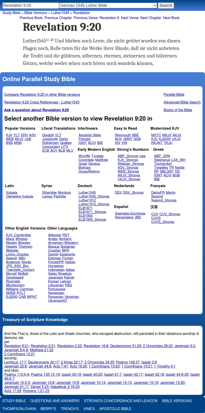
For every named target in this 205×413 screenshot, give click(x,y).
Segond (157, 196)
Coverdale (86, 160)
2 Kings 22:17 (72, 362)
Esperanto (67, 254)
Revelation (81, 13)
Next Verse (130, 18)
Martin (170, 192)
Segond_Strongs (164, 200)
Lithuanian (56, 285)
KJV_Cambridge (18, 235)
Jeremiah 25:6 (15, 366)
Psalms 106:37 (128, 362)
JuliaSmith (50, 139)
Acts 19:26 (78, 366)
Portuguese (57, 289)
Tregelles (161, 167)
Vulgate (11, 192)
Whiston (21, 239)
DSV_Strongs (133, 192)
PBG (68, 285)
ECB (45, 150)
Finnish (67, 258)
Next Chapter (150, 18)
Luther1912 (87, 200)
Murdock (64, 192)
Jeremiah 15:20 (172, 383)
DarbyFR (158, 192)
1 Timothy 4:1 (165, 366)
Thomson (25, 246)
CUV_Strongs (169, 214)
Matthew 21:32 (41, 350)
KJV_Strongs (128, 160)
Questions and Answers (54, 401)
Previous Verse (86, 18)
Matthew (101, 160)
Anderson (13, 262)
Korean (53, 281)
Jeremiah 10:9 (67, 383)
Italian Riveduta (59, 273)
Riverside (13, 281)
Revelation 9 (109, 18)
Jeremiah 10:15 (119, 383)
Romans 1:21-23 (36, 391)
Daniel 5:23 (40, 387)
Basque (54, 246)
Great (82, 164)
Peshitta (60, 196)
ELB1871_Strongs (92, 212)
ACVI (92, 143)
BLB (61, 150)
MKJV (167, 135)
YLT (16, 135)
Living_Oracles (17, 254)
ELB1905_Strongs (92, 219)
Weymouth (123, 135)
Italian (70, 270)
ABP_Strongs (128, 156)
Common (26, 289)
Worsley (24, 243)
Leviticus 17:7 (15, 362)
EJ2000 (12, 297)
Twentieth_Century (20, 270)
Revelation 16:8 (96, 346)
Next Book (171, 18)
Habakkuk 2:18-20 (65, 387)
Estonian (54, 258)
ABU (21, 258)
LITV (64, 146)
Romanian (55, 297)
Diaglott (48, 135)
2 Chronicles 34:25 (99, 362)
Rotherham (50, 143)
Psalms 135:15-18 (45, 374)
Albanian (54, 235)
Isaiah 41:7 (113, 374)
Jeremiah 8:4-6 (16, 350)
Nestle (180, 167)
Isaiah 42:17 (133, 374)
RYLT (21, 293)
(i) (48, 40)
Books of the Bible (178, 110)
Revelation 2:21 (43, 346)
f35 (177, 171)
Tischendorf (163, 164)
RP (156, 171)
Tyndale (97, 156)
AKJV (19, 139)
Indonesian (56, 270)
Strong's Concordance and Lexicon (120, 401)
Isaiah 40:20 (92, 374)
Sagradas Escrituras (130, 213)
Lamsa (47, 196)
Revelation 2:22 (69, 346)
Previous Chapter (58, 18)
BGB (176, 175)
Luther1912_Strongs (93, 204)
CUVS (156, 218)
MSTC (156, 135)
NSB (137, 139)
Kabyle (69, 277)
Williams (12, 289)
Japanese (55, 277)
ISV (117, 143)
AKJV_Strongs (129, 175)
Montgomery (15, 285)
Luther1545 (60, 13)
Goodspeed (14, 277)
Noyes (26, 262)
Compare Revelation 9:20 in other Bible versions (42, 94)
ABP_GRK (162, 156)
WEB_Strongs (128, 171)
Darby (63, 139)
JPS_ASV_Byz (17, 266)
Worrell (11, 273)
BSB (9, 143)
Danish (53, 254)
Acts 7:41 (60, 366)
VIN (124, 143)
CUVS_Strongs (163, 222)
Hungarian (56, 266)
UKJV (176, 139)
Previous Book (31, 18)
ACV (53, 150)
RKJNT (157, 143)
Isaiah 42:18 (154, 374)
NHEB (10, 293)
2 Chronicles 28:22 (157, 346)
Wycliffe (84, 156)
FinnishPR (56, 262)
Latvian (65, 281)
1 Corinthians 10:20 (104, 366)
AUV (118, 139)
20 (52, 40)
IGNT (82, 143)
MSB (17, 143)
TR (171, 167)
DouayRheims (89, 171)
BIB (100, 143)
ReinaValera (124, 217)
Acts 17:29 (12, 391)
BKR (65, 250)
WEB (10, 139)
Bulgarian (68, 246)
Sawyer (11, 258)
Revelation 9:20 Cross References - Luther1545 (42, 102)
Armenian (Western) (63, 243)
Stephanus (162, 160)
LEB (28, 139)
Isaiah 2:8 (149, 362)
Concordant (51, 146)
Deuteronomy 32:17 (43, 362)
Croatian (54, 250)
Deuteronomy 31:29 (125, 346)
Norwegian (56, 293)
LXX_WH (178, 160)
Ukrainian (72, 297)
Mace (10, 239)
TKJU (168, 143)
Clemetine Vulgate (19, 196)
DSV (118, 192)
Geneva (94, 164)
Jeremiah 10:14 (93, 383)
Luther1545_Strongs (93, 196)
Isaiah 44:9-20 (177, 374)
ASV (32, 135)
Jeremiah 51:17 (16, 387)
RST (66, 235)
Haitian (70, 262)
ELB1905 (85, 216)
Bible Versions (35, 13)
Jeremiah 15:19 (146, 383)
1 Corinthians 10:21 (136, 366)
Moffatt (23, 273)
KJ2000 (165, 139)
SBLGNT (167, 171)
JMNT (128, 139)
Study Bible (11, 13)
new (142, 156)
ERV (24, 135)
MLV (69, 150)
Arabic (53, 239)
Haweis (11, 246)
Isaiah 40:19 (71, 374)
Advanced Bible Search (182, 102)
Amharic (65, 239)
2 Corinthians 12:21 (19, 354)
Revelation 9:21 (16, 346)
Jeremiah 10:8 (43, 383)
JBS (137, 217)
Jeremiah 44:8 (40, 366)
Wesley (11, 243)
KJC (154, 139)
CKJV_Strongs (129, 179)
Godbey (66, 143)
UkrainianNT (57, 300)
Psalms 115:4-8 (16, 374)
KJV (9, 135)
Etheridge (49, 192)
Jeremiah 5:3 (185, 346)
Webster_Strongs (131, 164)
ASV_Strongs (128, 167)
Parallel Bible (174, 94)
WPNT (32, 297)
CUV (155, 214)
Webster (12, 250)
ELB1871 (85, 208)
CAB (22, 297)
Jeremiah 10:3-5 (17, 383)
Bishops (84, 167)
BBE (135, 135)
